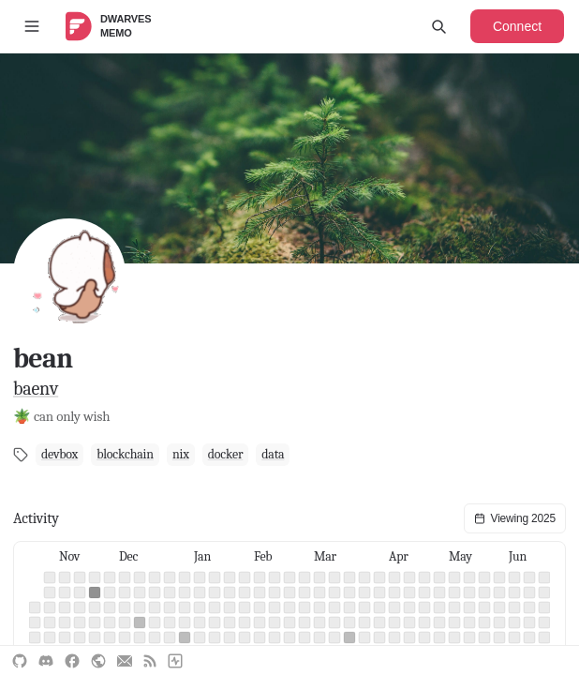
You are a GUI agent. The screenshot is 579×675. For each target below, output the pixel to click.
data (272, 454)
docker (226, 454)
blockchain (125, 454)
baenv (35, 388)
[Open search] (438, 26)
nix (180, 454)
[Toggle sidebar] (32, 26)
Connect (517, 26)
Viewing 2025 (515, 518)
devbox (59, 454)
